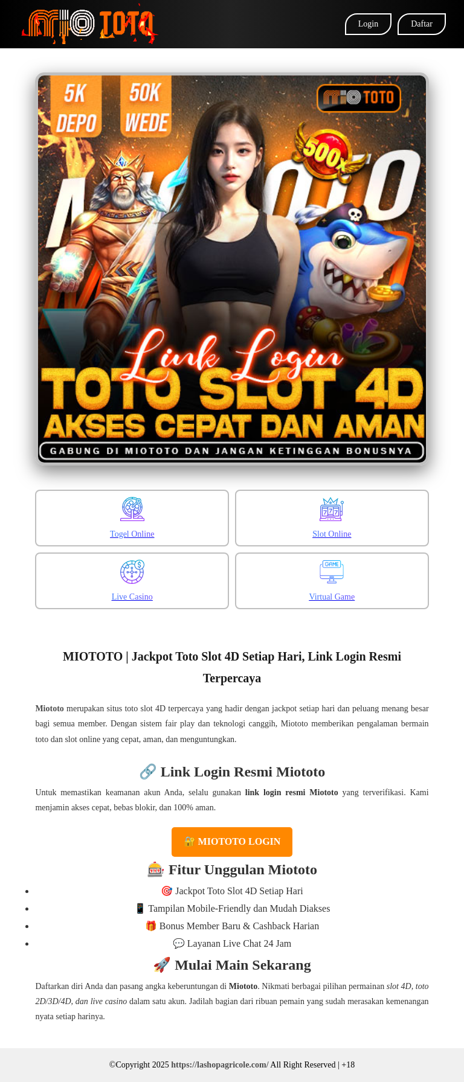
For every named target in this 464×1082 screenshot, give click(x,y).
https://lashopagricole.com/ (219, 1064)
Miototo (49, 708)
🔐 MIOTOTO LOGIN (232, 841)
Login (368, 23)
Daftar (422, 23)
